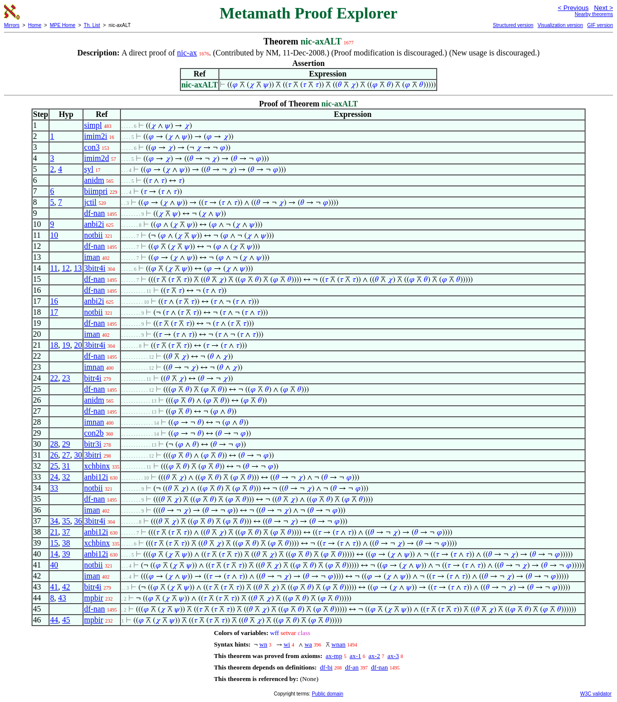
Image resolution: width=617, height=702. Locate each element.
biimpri (95, 191)
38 (66, 543)
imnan (94, 367)
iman (92, 257)
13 (78, 268)
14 (54, 554)
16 (54, 301)
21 (54, 532)
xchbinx (97, 466)
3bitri (92, 455)
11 (53, 268)
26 (54, 455)
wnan (338, 644)
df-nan (94, 213)
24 (54, 477)
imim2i (95, 136)
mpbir (93, 598)
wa (308, 644)
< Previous (573, 7)
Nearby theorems (594, 14)
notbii (93, 235)
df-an (351, 667)
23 (66, 378)
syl (88, 169)
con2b (93, 433)
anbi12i (96, 477)
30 (78, 455)
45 (66, 620)
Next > (603, 7)
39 (66, 554)
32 (66, 477)
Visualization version (560, 25)
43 (62, 598)
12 (66, 268)
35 (66, 521)
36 (78, 521)
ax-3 (393, 656)
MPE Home (62, 25)
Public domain (327, 694)
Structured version (513, 25)
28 (54, 444)
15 (54, 543)
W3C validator (596, 694)
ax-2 (374, 656)
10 (54, 235)
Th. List (92, 25)
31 (66, 466)
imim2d (96, 158)
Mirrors (11, 25)
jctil (90, 202)
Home (34, 25)
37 (66, 532)
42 (66, 587)
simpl (93, 125)
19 (66, 345)
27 (66, 455)
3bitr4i (94, 268)
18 (54, 345)
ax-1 (355, 656)
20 (78, 345)
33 (54, 488)
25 (54, 466)
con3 (91, 147)
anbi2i (94, 224)
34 (54, 521)
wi (287, 644)
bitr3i (92, 444)
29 (66, 444)
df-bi (326, 667)
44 (54, 620)
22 (54, 378)
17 (54, 312)
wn (263, 644)
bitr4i (92, 378)
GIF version (600, 25)
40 (54, 565)
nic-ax (187, 52)
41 (54, 587)
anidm (94, 180)
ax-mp (334, 656)
